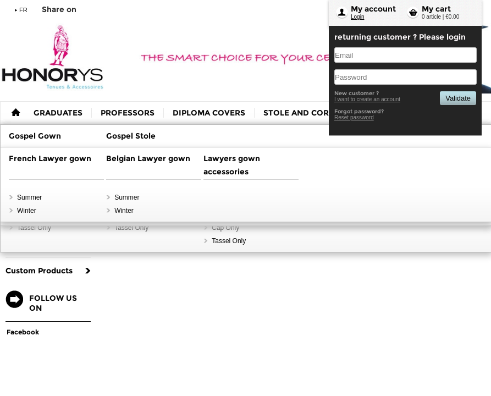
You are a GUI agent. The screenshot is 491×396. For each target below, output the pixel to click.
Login (357, 17)
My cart (436, 9)
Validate (458, 98)
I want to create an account (367, 99)
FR (23, 10)
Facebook (23, 332)
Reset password (354, 117)
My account (373, 9)
